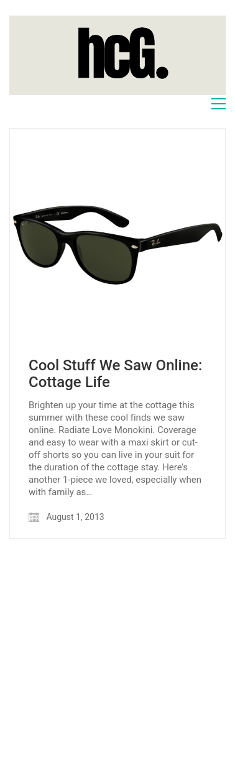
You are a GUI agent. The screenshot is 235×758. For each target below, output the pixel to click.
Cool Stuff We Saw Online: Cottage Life (115, 373)
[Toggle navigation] (218, 103)
